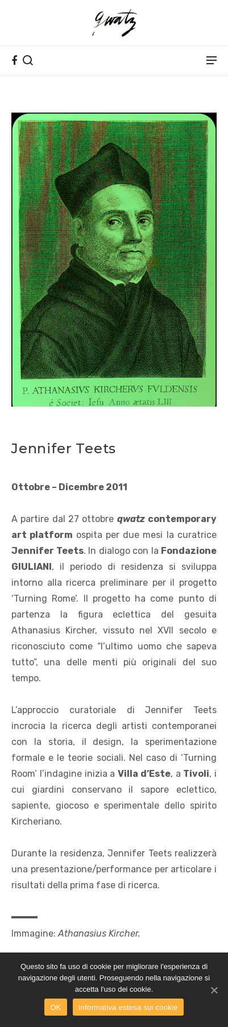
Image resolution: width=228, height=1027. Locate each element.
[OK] (213, 990)
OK (55, 1007)
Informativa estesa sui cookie (128, 1007)
